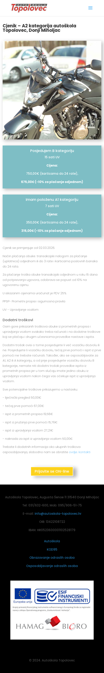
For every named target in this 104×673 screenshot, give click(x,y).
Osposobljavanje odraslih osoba (52, 566)
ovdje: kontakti (79, 452)
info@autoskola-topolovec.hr (58, 513)
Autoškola (52, 541)
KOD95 (52, 549)
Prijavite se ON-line (52, 471)
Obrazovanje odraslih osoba (52, 557)
